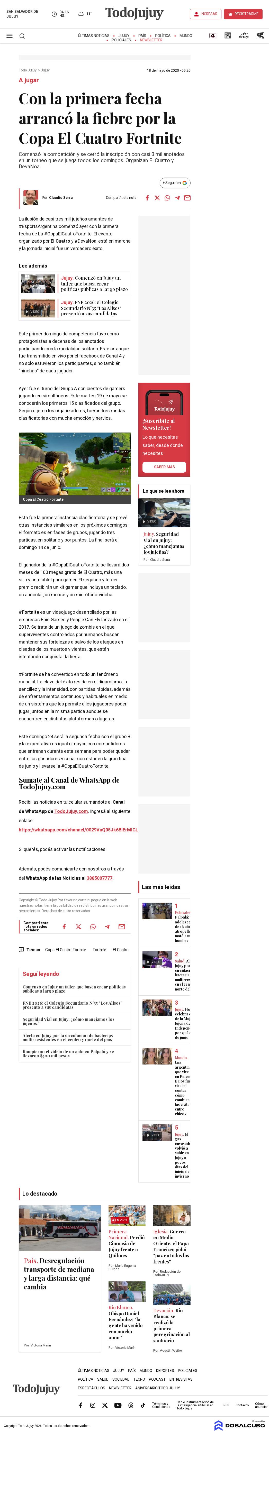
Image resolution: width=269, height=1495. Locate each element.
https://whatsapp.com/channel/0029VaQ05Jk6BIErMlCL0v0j (83, 830)
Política (163, 36)
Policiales (121, 40)
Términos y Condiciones (161, 1405)
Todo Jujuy (28, 70)
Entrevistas (181, 1379)
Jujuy (124, 36)
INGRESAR (209, 14)
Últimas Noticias (94, 36)
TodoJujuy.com (71, 811)
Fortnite (30, 612)
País (142, 36)
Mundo (186, 36)
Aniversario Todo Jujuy (157, 1388)
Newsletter (151, 40)
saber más (164, 467)
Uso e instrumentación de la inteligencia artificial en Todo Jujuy (195, 1405)
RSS (226, 1405)
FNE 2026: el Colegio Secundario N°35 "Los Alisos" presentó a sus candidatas (72, 1005)
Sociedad (121, 1379)
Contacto (242, 1405)
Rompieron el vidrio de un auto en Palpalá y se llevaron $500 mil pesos (68, 1053)
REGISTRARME (246, 14)
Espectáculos (91, 1388)
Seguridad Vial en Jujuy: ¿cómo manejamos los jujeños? (68, 1021)
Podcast (157, 1379)
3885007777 (99, 878)
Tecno (139, 1379)
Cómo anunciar (261, 1405)
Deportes (165, 1370)
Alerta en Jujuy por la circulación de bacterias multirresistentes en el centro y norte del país (68, 1037)
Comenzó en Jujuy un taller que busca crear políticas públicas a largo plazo (74, 989)
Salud (103, 1379)
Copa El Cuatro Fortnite (65, 950)
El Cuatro (60, 241)
